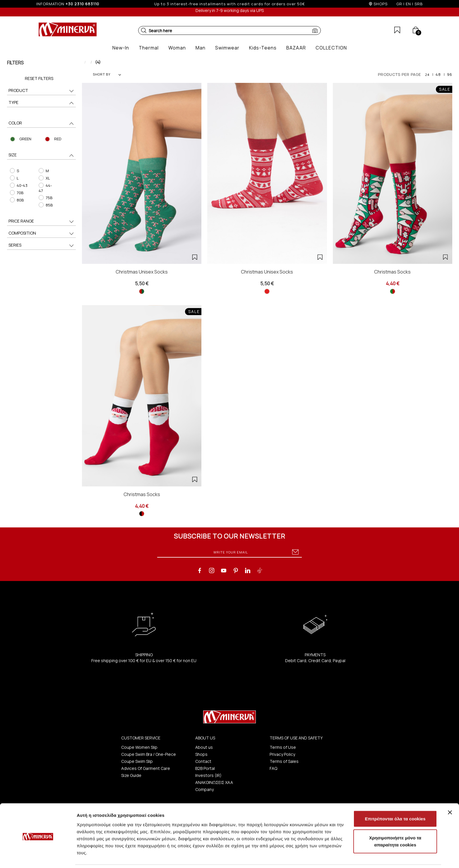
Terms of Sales (284, 761)
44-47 (45, 188)
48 (438, 74)
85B (45, 205)
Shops (201, 754)
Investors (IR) (208, 775)
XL (44, 178)
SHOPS (381, 3)
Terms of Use (283, 747)
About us (204, 747)
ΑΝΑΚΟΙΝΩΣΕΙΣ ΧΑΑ (214, 782)
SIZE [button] (41, 155)
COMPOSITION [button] (41, 233)
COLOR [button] (41, 123)
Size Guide (131, 775)
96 (449, 74)
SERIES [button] (41, 245)
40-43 (18, 185)
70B (16, 192)
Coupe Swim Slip (137, 761)
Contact (203, 761)
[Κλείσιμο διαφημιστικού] (450, 792)
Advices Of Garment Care (145, 768)
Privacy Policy (282, 754)
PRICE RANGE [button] (41, 221)
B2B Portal (205, 768)
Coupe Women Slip (139, 747)
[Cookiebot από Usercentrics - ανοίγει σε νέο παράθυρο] (38, 856)
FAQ (273, 768)
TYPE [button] (41, 103)
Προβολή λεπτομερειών (348, 856)
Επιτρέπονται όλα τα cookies (395, 798)
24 (427, 74)
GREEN (25, 138)
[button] (143, 30)
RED (57, 138)
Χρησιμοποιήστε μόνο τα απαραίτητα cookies (395, 822)
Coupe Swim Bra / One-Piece (148, 754)
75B (45, 197)
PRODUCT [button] (41, 91)
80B (16, 200)
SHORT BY (107, 74)
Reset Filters (39, 78)
